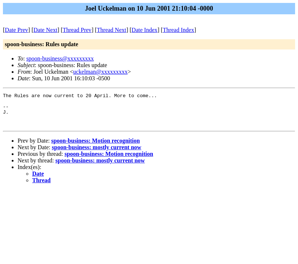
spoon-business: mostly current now (97, 154)
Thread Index (178, 30)
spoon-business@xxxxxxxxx (60, 58)
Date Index (145, 30)
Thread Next (111, 30)
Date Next (45, 30)
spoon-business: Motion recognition (95, 147)
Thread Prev (77, 30)
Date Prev (16, 30)
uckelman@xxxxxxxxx (100, 72)
